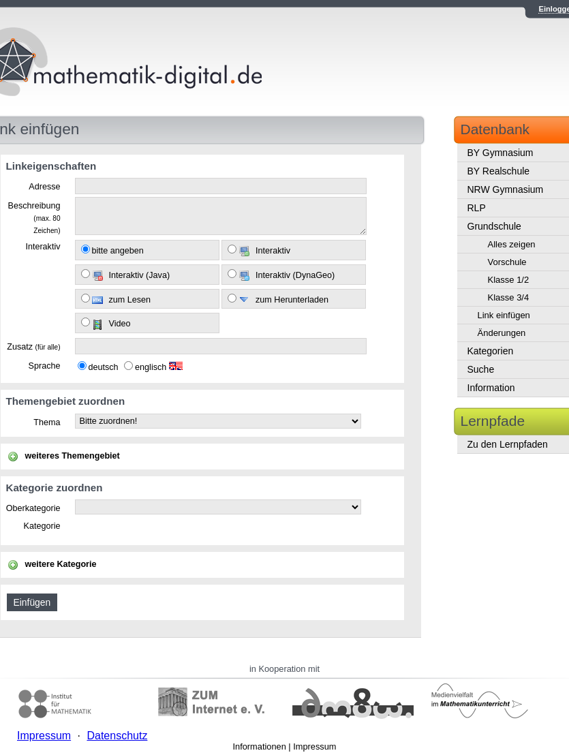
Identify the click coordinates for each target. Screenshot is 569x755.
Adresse (44, 186)
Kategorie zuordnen (54, 487)
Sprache (45, 366)
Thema (46, 422)
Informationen (259, 746)
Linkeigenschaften (51, 166)
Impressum (314, 746)
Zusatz (33, 347)
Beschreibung (33, 217)
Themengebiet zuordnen (65, 401)
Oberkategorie (33, 508)
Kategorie (42, 526)
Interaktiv (42, 246)
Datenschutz (117, 735)
